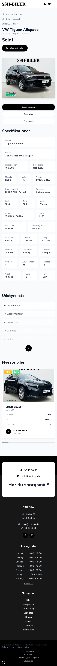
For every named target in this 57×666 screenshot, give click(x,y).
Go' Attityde (28, 661)
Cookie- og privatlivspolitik (28, 657)
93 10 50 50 (28, 470)
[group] (28, 78)
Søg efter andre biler (14, 48)
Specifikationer (28, 107)
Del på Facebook (11, 19)
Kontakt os (28, 583)
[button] (44, 92)
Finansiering (29, 121)
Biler (14, 24)
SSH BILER (6, 24)
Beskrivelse (28, 114)
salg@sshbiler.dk (28, 476)
